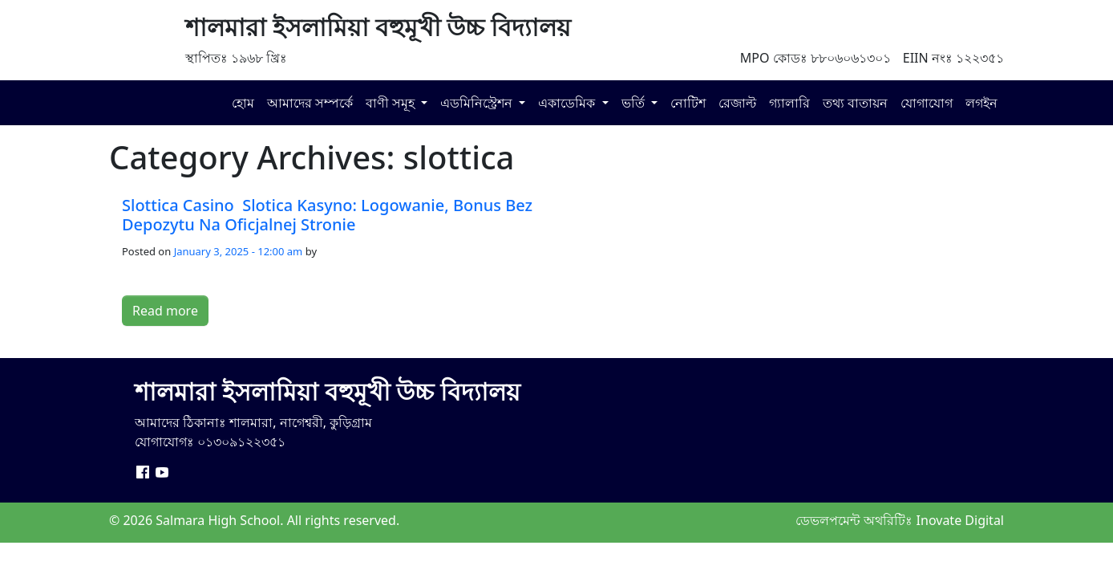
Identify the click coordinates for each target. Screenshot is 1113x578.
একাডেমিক (568, 103)
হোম (243, 103)
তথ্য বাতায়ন (855, 103)
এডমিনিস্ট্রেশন (478, 103)
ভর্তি (634, 103)
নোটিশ (688, 103)
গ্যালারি (789, 103)
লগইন (981, 103)
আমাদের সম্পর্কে (310, 103)
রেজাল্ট (737, 103)
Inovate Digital (960, 520)
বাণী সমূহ (392, 103)
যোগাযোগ (927, 103)
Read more (165, 311)
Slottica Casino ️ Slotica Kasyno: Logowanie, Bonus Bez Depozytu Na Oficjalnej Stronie (327, 214)
